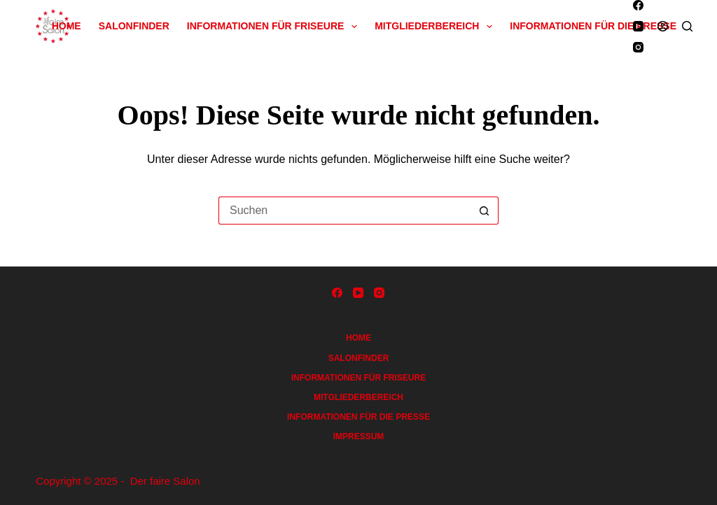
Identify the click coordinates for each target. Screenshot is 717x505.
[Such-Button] (485, 211)
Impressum (358, 436)
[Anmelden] (662, 26)
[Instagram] (638, 47)
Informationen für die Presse (593, 25)
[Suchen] (687, 26)
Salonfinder (134, 25)
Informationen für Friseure (275, 26)
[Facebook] (638, 5)
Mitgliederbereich (436, 26)
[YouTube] (638, 26)
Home (66, 25)
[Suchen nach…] (344, 211)
